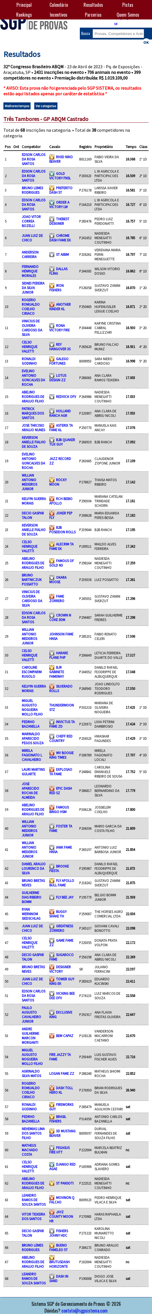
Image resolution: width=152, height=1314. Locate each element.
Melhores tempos (17, 106)
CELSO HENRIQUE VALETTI (29, 346)
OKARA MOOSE (58, 579)
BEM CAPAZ (64, 1035)
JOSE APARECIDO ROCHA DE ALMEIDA (30, 791)
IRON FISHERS (56, 287)
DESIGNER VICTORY (60, 969)
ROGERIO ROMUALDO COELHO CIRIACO (31, 307)
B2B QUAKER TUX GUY (62, 441)
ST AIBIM (62, 254)
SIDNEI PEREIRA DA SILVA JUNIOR (33, 287)
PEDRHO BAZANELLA (30, 723)
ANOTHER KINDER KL (60, 306)
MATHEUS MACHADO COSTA (30, 1150)
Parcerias (93, 14)
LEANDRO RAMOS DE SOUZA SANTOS (34, 1200)
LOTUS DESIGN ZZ (57, 377)
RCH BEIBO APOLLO (60, 500)
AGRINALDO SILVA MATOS (31, 1073)
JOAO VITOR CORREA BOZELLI (31, 221)
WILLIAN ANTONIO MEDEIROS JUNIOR (29, 482)
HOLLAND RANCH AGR (60, 413)
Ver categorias (46, 106)
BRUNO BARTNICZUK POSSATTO (32, 579)
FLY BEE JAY (64, 897)
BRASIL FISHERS (57, 1118)
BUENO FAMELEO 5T (58, 1247)
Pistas (127, 4)
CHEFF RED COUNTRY (60, 738)
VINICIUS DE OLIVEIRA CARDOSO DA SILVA (32, 328)
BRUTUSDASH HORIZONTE (59, 1264)
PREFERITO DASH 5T (60, 190)
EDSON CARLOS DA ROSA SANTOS (33, 159)
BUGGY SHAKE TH (58, 913)
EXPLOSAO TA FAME (60, 771)
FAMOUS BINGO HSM (59, 809)
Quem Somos (128, 14)
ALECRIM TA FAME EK (61, 546)
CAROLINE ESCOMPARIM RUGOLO (32, 672)
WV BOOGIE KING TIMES (61, 755)
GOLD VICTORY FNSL (60, 175)
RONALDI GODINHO (29, 361)
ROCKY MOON (58, 482)
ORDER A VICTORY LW (59, 204)
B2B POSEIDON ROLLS (62, 529)
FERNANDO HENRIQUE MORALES (30, 271)
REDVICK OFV (66, 396)
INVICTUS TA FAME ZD (62, 723)
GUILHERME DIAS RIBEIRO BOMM (31, 897)
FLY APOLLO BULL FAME (61, 882)
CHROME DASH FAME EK (60, 237)
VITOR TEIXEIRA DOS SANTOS (33, 1216)
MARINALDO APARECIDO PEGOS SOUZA (33, 738)
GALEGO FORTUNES (58, 361)
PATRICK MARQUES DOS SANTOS (33, 413)
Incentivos (58, 14)
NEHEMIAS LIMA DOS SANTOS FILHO (33, 1133)
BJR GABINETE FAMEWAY (56, 672)
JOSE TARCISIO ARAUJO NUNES (33, 427)
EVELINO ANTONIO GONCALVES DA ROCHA (33, 378)
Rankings (24, 14)
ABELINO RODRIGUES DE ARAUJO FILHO (33, 396)
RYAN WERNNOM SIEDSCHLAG (31, 914)
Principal (24, 4)
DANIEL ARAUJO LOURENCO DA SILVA (34, 868)
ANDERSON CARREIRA (30, 254)
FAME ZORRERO (56, 598)
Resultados (93, 4)
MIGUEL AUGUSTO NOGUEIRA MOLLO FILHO (32, 707)
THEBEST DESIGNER (59, 221)
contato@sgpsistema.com (84, 1310)
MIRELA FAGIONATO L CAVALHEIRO (32, 755)
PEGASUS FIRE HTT (59, 1149)
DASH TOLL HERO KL (61, 1090)
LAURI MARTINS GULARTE (33, 771)
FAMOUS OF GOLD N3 (61, 562)
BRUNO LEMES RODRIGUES (32, 190)
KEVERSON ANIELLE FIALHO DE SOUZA (34, 442)
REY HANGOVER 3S (59, 346)
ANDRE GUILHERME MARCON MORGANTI (30, 1036)
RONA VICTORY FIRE (59, 327)
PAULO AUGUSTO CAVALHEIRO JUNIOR (31, 1014)
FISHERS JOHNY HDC (58, 1233)
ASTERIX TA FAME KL (61, 427)
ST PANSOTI (65, 1183)
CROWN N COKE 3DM (60, 617)
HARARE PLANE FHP (58, 655)
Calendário (59, 4)
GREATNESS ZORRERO (61, 928)
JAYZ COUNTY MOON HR (61, 1216)
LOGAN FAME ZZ (61, 1073)
